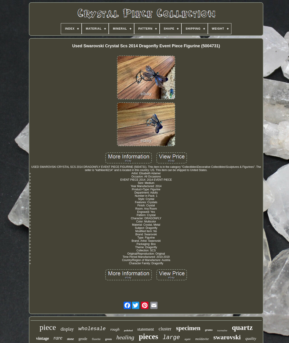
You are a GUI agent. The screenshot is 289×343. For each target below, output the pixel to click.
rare (57, 338)
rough (114, 329)
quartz (242, 327)
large (171, 337)
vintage (42, 338)
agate (188, 339)
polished (128, 330)
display (67, 329)
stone (70, 339)
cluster (164, 329)
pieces (148, 336)
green (108, 339)
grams (209, 330)
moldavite (202, 339)
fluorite (96, 339)
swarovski (227, 337)
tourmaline (222, 330)
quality (250, 338)
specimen (188, 328)
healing (125, 337)
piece (47, 327)
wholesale (92, 329)
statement (145, 329)
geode (82, 339)
